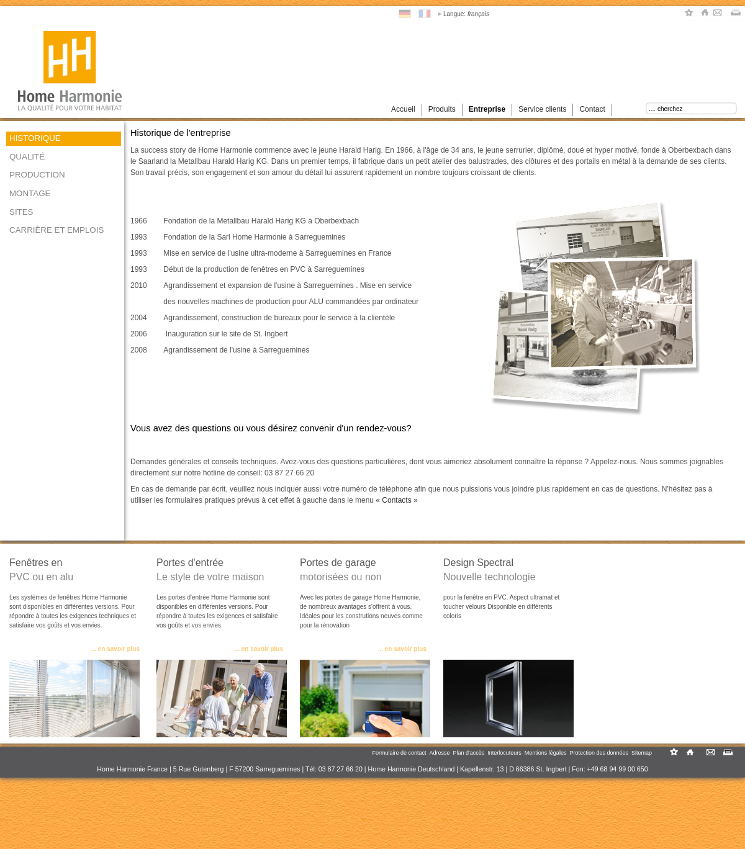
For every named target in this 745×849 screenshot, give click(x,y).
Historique (35, 138)
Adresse (440, 753)
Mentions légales (546, 753)
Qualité (27, 156)
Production (37, 174)
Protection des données (598, 753)
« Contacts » (396, 500)
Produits (442, 109)
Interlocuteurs (504, 753)
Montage (29, 193)
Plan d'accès (469, 753)
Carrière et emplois (56, 230)
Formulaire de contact (399, 753)
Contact (592, 109)
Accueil (403, 109)
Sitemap (641, 753)
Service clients (542, 109)
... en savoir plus (115, 648)
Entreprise (487, 109)
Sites (21, 212)
